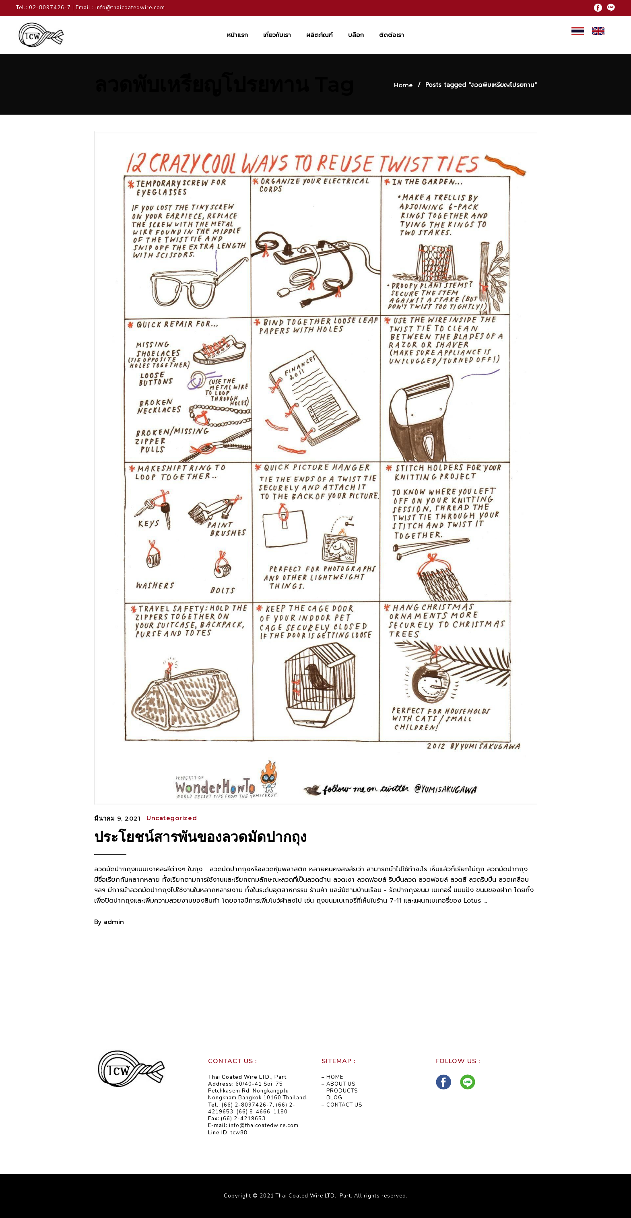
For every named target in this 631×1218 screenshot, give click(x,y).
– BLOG (332, 1097)
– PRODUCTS (340, 1091)
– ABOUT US (338, 1084)
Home (403, 85)
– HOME (332, 1077)
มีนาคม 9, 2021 (117, 818)
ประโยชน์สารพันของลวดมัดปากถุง (200, 837)
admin (114, 922)
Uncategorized (171, 818)
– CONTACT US (342, 1105)
